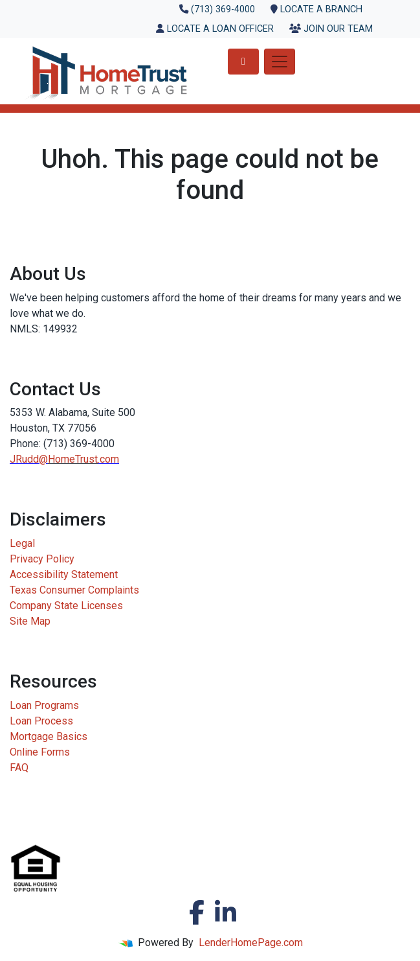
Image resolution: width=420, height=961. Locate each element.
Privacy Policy (42, 559)
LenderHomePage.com (251, 942)
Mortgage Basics (48, 736)
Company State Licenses (66, 605)
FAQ (19, 767)
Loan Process (41, 721)
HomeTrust (73, 459)
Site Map (30, 621)
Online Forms (40, 752)
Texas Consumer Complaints (74, 590)
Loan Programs (44, 705)
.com (108, 459)
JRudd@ (29, 459)
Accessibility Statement (64, 574)
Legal (22, 543)
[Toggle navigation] (279, 62)
